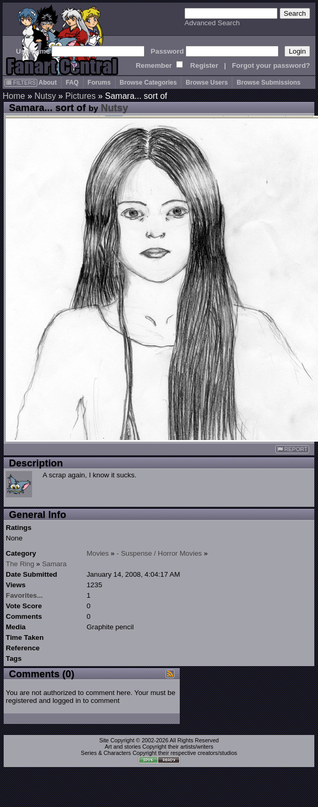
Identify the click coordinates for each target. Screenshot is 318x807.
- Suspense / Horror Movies (159, 553)
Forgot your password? (271, 65)
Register (204, 65)
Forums (99, 82)
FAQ (72, 82)
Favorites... (24, 595)
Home (14, 95)
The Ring (20, 564)
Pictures (80, 95)
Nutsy (45, 95)
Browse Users (207, 82)
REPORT (292, 449)
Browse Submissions (268, 82)
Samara (54, 564)
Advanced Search (212, 23)
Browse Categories (148, 82)
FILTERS (21, 82)
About (47, 82)
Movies (98, 553)
